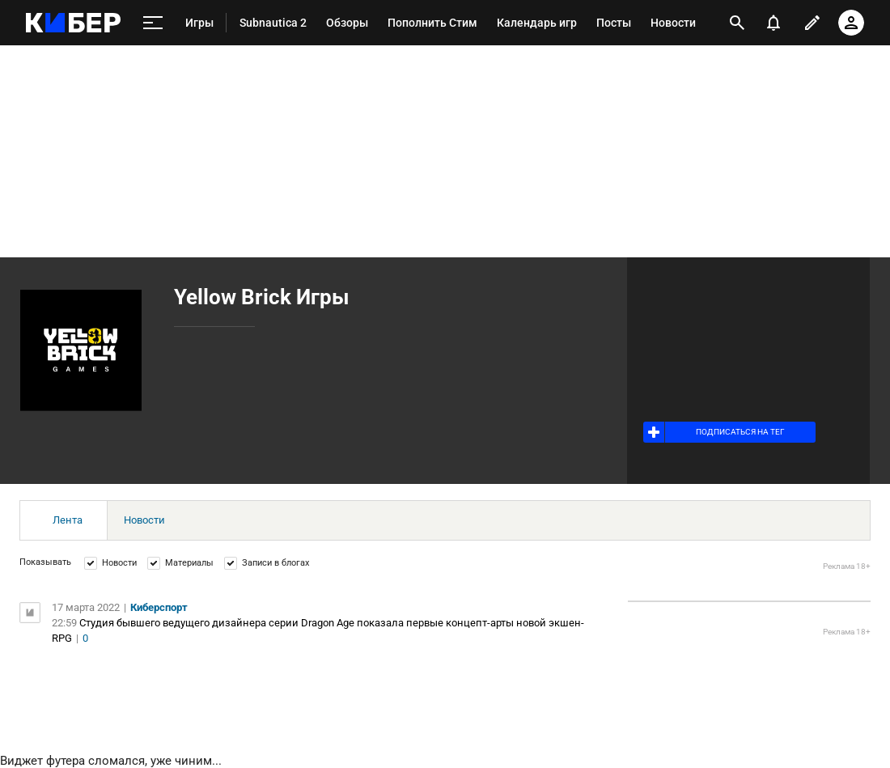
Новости (144, 520)
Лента (68, 520)
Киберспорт (159, 607)
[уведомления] (773, 22)
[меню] (153, 23)
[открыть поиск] (737, 22)
